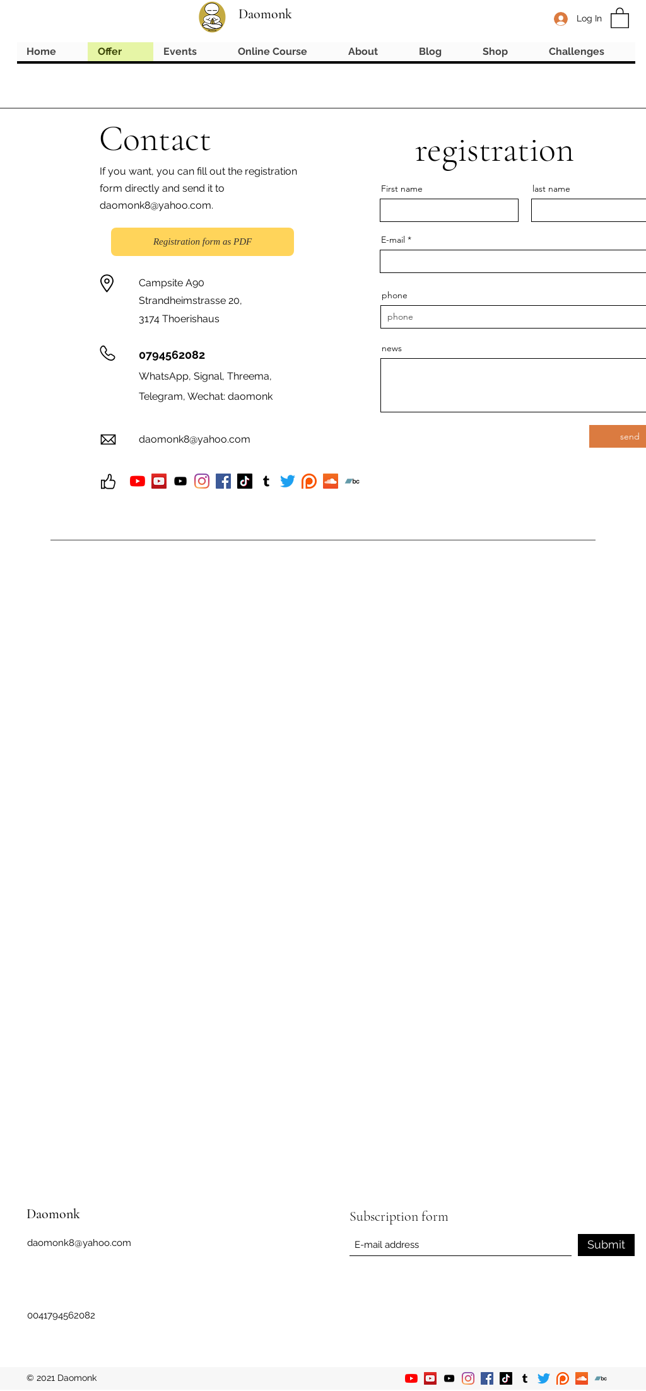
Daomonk (265, 14)
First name (402, 188)
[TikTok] (244, 481)
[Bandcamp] (600, 1378)
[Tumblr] (525, 1378)
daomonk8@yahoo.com (155, 205)
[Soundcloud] (581, 1378)
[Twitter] (543, 1378)
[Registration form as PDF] (202, 242)
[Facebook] (223, 481)
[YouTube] (137, 481)
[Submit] (606, 1245)
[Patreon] (562, 1378)
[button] (620, 17)
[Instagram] (201, 481)
